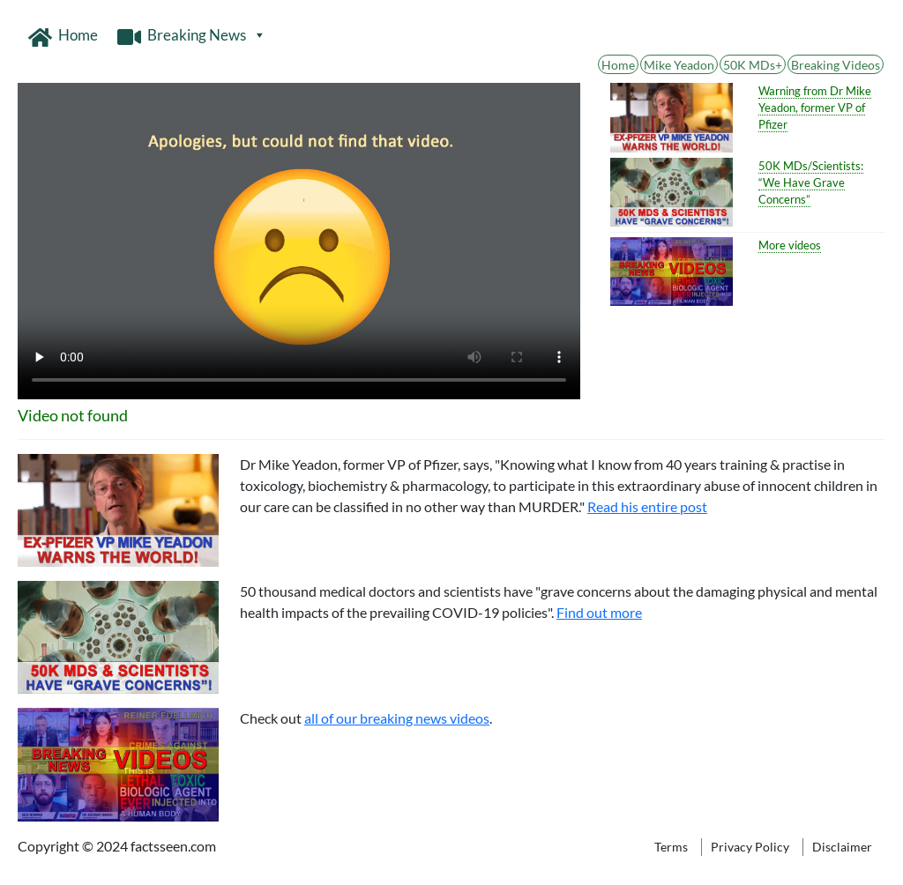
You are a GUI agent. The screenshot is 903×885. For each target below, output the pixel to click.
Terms (671, 846)
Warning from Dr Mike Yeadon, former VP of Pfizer (814, 107)
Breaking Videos (835, 64)
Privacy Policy (750, 846)
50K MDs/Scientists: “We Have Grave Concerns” (810, 182)
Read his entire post (647, 506)
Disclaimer (842, 846)
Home (78, 35)
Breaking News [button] (206, 35)
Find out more (599, 612)
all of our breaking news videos (396, 718)
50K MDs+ (752, 64)
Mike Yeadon (679, 64)
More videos (789, 245)
